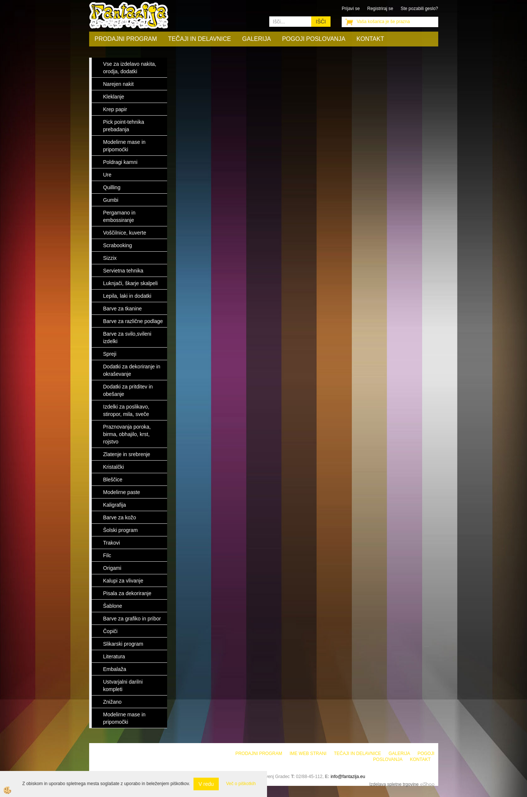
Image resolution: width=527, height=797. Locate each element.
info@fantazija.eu (348, 776)
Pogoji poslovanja (313, 39)
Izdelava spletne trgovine (394, 784)
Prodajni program (126, 39)
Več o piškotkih (241, 783)
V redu (206, 784)
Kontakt (370, 39)
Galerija (256, 39)
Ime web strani (308, 753)
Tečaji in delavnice (199, 39)
